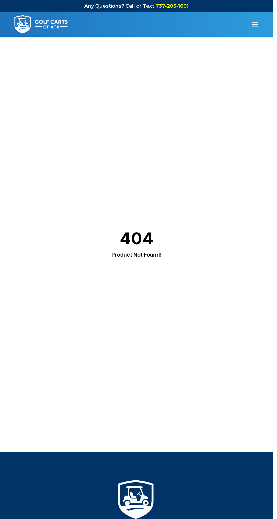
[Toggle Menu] (255, 24)
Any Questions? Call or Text (136, 6)
